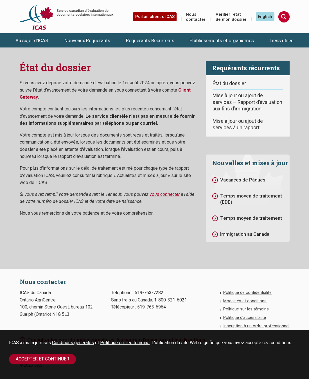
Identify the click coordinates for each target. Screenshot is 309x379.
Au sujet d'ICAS (31, 40)
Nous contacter (196, 17)
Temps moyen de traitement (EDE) (251, 199)
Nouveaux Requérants (87, 40)
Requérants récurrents (246, 68)
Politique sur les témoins (125, 342)
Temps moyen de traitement (251, 218)
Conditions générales (73, 342)
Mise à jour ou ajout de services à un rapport (238, 124)
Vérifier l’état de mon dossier (231, 17)
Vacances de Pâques (242, 180)
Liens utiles (282, 40)
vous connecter (165, 194)
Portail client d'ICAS (155, 16)
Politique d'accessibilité (244, 317)
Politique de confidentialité (247, 292)
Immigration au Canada (244, 234)
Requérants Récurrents (150, 40)
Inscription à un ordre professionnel (256, 325)
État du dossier (229, 83)
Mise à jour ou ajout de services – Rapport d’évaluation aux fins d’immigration (247, 102)
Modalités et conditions (245, 300)
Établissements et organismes (222, 40)
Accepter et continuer (42, 359)
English (265, 16)
